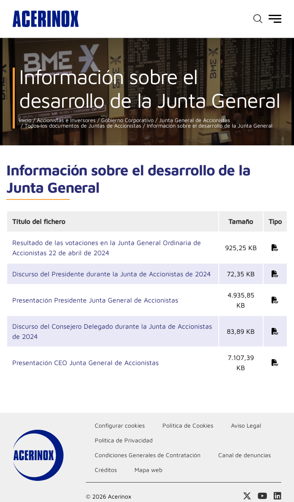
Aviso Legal (246, 425)
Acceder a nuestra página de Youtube (262, 496)
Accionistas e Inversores (65, 120)
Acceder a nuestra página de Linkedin (277, 496)
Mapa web (148, 469)
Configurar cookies (120, 425)
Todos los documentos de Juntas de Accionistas (82, 125)
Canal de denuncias (244, 454)
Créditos (106, 469)
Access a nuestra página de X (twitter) (247, 496)
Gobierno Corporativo (126, 120)
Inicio (25, 120)
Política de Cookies (187, 425)
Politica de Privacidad (124, 440)
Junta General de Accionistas (193, 120)
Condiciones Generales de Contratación (148, 454)
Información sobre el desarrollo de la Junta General (208, 125)
